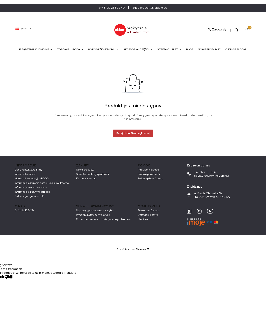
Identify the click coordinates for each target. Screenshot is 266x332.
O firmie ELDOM (24, 210)
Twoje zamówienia (149, 210)
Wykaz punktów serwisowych (93, 214)
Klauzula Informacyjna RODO (32, 178)
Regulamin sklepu (148, 169)
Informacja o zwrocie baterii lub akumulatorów (42, 183)
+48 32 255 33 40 (206, 172)
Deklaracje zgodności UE (29, 196)
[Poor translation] (9, 277)
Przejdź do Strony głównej (133, 133)
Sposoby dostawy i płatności (92, 174)
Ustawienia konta (148, 214)
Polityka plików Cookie (150, 178)
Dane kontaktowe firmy (28, 169)
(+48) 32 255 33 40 (112, 7)
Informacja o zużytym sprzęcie (33, 191)
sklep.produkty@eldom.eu (149, 7)
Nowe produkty (85, 169)
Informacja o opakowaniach (31, 187)
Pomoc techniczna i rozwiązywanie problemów (103, 219)
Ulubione (143, 219)
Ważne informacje (25, 174)
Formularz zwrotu (86, 178)
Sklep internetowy (131, 249)
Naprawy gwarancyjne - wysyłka (95, 210)
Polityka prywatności (149, 174)
